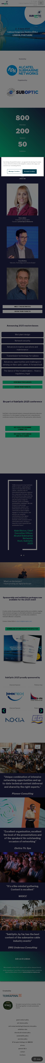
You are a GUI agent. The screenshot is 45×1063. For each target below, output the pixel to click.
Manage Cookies (14, 171)
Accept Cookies (29, 171)
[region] (22, 166)
